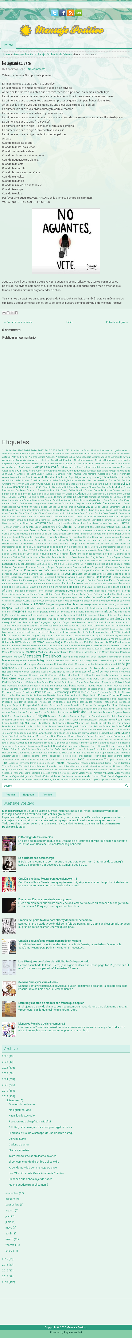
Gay (18, 597)
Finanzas (18, 590)
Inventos (6, 619)
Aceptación (117, 453)
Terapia (63, 759)
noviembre (11, 1193)
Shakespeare (36, 742)
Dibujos (108, 550)
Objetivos (23, 675)
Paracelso (24, 685)
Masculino (72, 648)
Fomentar (48, 590)
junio (8, 1221)
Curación (7, 533)
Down (13, 560)
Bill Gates (69, 487)
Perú (87, 692)
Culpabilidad (86, 530)
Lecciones (94, 628)
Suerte (65, 752)
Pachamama (113, 678)
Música (44, 668)
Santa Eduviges (73, 733)
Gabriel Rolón (78, 594)
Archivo (47, 794)
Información (124, 611)
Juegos (25, 625)
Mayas (5, 652)
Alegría (98, 460)
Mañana (69, 645)
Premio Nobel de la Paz (104, 698)
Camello (52, 497)
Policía (11, 698)
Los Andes (124, 635)
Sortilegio (88, 749)
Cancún (19, 500)
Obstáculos (51, 675)
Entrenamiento (123, 570)
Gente (54, 597)
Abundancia (62, 453)
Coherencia (124, 513)
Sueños (57, 752)
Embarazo (7, 567)
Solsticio (6, 749)
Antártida (83, 470)
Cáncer (126, 496)
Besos (30, 487)
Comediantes (59, 516)
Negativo (125, 668)
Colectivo (20, 516)
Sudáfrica (47, 752)
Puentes (6, 708)
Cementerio (114, 507)
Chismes (99, 510)
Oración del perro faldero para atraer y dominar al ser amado (55, 920)
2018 (47, 450)
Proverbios (76, 705)
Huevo (38, 608)
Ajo (52, 460)
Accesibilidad (94, 453)
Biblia (38, 487)
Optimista (124, 675)
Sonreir (41, 749)
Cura (127, 530)
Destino (60, 540)
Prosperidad (30, 705)
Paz (46, 688)
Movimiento (68, 664)
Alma (51, 463)
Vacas (46, 769)
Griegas (19, 600)
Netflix (44, 671)
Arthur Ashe (14, 480)
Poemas (114, 695)
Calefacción (98, 493)
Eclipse (44, 560)
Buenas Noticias (121, 490)
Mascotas (44, 648)
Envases (16, 574)
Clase (48, 513)
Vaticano (103, 769)
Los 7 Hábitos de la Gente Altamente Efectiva (36, 1173)
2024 (5, 1061)
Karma (110, 625)
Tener (17, 759)
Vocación (23, 779)
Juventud (74, 625)
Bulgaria (6, 493)
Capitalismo (96, 500)
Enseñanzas (97, 570)
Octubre (61, 675)
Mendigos (125, 652)
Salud (126, 726)
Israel (50, 619)
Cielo (5, 513)
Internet (102, 615)
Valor (70, 769)
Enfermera (50, 570)
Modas (103, 660)
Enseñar (110, 570)
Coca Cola (79, 513)
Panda (45, 682)
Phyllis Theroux (122, 692)
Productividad (85, 702)
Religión (41, 716)
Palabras (31, 682)
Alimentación (39, 463)
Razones (88, 708)
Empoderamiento (64, 567)
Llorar (75, 635)
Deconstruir (87, 533)
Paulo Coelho (22, 688)
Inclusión (54, 611)
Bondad (31, 490)
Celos (97, 507)
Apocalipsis (104, 474)
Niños (99, 671)
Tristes (116, 762)
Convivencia (8, 523)
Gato (5, 597)
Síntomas (104, 742)
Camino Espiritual (77, 496)
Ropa (4, 726)
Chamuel (45, 510)
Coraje (18, 523)
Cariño (15, 503)
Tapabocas (54, 755)
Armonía (125, 477)
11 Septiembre (9, 450)
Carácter (114, 500)
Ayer (32, 483)
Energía (18, 570)
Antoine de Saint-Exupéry (30, 474)
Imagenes (19, 611)
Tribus (108, 763)
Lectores (105, 629)
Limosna (15, 635)
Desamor (97, 537)
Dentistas (7, 537)
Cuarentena (107, 526)
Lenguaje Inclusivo (25, 632)
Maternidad (109, 648)
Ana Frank (82, 467)
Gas (114, 594)
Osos (103, 678)
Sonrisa (50, 749)
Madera (105, 638)
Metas (93, 656)
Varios (95, 769)
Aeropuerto (116, 457)
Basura (98, 483)
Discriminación (122, 553)
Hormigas (114, 604)
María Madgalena (83, 645)
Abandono (105, 450)
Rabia (34, 708)
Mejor (97, 652)
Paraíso (45, 685)
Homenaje (85, 604)
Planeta (51, 695)
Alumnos (88, 463)
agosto (9, 1210)
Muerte (99, 664)
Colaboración (8, 516)
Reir (10, 716)
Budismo (106, 490)
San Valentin (30, 733)
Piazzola (6, 695)
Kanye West (99, 625)
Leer (121, 628)
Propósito (17, 705)
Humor (71, 608)
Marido (98, 645)
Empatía (31, 567)
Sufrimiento (76, 752)
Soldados (100, 746)
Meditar (89, 652)
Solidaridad (123, 746)
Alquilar (69, 463)
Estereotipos (30, 580)
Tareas (72, 755)
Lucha (34, 638)
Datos (55, 533)
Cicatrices (118, 510)
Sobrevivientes (33, 746)
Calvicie (12, 497)
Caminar (61, 497)
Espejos (126, 574)
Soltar (14, 749)
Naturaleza (100, 668)
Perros (39, 692)
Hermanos (116, 600)
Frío (121, 590)
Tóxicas (50, 763)
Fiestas (106, 586)
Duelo (36, 560)
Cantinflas (58, 500)
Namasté (79, 668)
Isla (44, 619)
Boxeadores (43, 490)
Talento (35, 755)
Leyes (108, 632)
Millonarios (62, 660)
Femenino (34, 586)
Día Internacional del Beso (112, 546)
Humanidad (48, 608)
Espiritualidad (103, 576)
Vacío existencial (58, 769)
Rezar (119, 719)
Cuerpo (65, 530)
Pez (111, 692)
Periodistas (28, 692)
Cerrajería (16, 510)
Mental (66, 656)
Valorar (78, 769)
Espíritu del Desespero (42, 577)
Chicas (77, 510)
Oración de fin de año (22, 1104)
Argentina (103, 477)
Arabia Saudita (25, 477)
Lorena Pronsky (110, 635)
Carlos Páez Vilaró (50, 503)
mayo (8, 1227)
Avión (21, 483)
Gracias (91, 597)
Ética (71, 580)
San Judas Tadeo (120, 729)
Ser (95, 739)
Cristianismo (67, 527)
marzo (9, 1239)
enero (8, 1250)
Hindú (18, 604)
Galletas (97, 594)
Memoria (114, 652)
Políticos (29, 698)
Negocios (7, 671)
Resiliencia (31, 719)
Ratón (72, 708)
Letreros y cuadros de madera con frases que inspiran (51, 1003)
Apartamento (90, 474)
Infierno (99, 611)
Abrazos (7, 453)
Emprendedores (82, 567)
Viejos (15, 776)
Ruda (26, 726)
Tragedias (84, 763)
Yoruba (108, 779)
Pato (115, 685)
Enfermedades (33, 570)
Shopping (48, 742)
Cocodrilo (113, 513)
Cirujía (33, 513)
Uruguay (7, 769)
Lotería (26, 639)
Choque (108, 510)
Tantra (43, 755)
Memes (105, 652)
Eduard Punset (103, 560)
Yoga (101, 779)
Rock (87, 723)
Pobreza (103, 695)
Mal (86, 642)
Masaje (20, 648)
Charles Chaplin (60, 509)
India (74, 611)
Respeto (53, 719)
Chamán (36, 510)
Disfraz (16, 557)
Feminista (73, 586)
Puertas (14, 708)
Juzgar (83, 625)
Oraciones (9, 678)
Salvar (21, 729)
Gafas (89, 594)
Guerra (26, 600)
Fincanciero (30, 590)
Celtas (105, 507)
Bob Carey (102, 487)
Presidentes (19, 701)
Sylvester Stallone (11, 755)
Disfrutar (25, 557)
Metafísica (84, 656)
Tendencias (7, 759)
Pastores (108, 685)
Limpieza (25, 635)
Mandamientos (122, 642)
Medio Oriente (76, 652)
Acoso (127, 453)
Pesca (93, 692)
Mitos (96, 660)
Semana (17, 739)
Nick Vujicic (72, 671)
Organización (25, 678)
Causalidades (40, 507)
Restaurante (78, 719)
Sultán (96, 752)
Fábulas (6, 583)
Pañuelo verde (69, 682)
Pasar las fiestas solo (22, 1115)
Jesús (119, 618)
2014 (27, 450)
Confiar (67, 520)
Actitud (6, 456)
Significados (61, 742)
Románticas (123, 723)
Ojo (83, 675)
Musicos (54, 668)
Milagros (42, 660)
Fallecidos (48, 583)
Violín (104, 776)
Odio (69, 675)
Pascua (91, 685)
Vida (117, 772)
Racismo (43, 708)
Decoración (99, 533)
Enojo (85, 570)
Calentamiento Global (117, 493)
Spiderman (115, 749)
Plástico (78, 695)
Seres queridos (105, 739)
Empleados (41, 567)
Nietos (82, 671)
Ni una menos (57, 671)
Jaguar (63, 619)
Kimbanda (119, 625)
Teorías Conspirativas (48, 759)
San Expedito (92, 729)
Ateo (72, 480)
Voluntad (38, 779)
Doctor (67, 557)
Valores (87, 769)
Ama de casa (113, 463)
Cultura (106, 530)
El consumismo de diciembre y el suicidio (34, 1161)
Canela (27, 500)
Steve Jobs (17, 752)
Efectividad (30, 564)
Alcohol (89, 460)
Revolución (103, 719)
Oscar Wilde (85, 678)
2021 (5, 1079)
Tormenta (24, 763)
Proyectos (87, 705)
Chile (84, 509)
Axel (27, 483)
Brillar (72, 490)
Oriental (47, 678)
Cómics (78, 516)
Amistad (51, 467)
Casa (106, 503)
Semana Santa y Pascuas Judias (38, 982)
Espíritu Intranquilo (66, 576)
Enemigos (7, 570)
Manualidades (55, 645)
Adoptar (96, 457)
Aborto (126, 450)
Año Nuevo (74, 473)
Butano (42, 493)
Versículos (65, 773)
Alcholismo (79, 460)
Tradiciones (72, 762)
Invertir (14, 619)
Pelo (119, 688)
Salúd (5, 729)
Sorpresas (78, 749)
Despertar (49, 540)
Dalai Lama (35, 533)
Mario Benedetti (112, 645)
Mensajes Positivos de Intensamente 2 (41, 1023)
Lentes (40, 632)
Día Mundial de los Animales (51, 550)
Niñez (91, 671)
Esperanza (16, 576)
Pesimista (103, 692)
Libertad (125, 632)
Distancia (35, 557)
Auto (90, 480)
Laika (62, 629)
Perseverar (50, 692)
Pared (65, 685)
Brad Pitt (54, 490)
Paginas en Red (73, 1332)
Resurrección (90, 719)
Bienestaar (57, 487)
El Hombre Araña (70, 564)
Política (19, 698)
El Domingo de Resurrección (35, 837)
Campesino (106, 497)
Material (97, 648)
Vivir (15, 779)
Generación (36, 597)
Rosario (11, 726)
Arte (4, 480)
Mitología (88, 660)
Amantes (125, 463)
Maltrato (100, 642)
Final (10, 590)
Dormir (5, 560)
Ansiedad (72, 470)
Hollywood (61, 604)
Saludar (13, 729)
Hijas (5, 604)
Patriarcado (124, 685)
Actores (32, 456)
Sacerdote (63, 726)
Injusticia (14, 615)
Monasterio (124, 660)
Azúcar (47, 483)
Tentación (31, 759)
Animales (22, 470)
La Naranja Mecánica (39, 629)
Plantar (60, 695)
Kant (90, 625)
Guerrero (35, 600)
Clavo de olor (59, 513)
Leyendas (98, 632)
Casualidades (9, 507)
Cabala (50, 493)
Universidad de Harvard (75, 766)
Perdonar (7, 692)
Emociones (19, 567)
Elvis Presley (123, 564)
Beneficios (19, 487)
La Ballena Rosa (18, 629)
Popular (10, 794)
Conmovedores (81, 519)
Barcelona (89, 483)
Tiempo (109, 759)
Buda (97, 490)
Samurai (28, 729)
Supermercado (121, 752)
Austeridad (80, 480)
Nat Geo (89, 668)
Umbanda (51, 766)
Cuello (26, 530)
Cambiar (22, 496)
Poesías (125, 695)
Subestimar (36, 752)
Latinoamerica (73, 629)
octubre (10, 1198)
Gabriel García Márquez (58, 594)
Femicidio (46, 586)
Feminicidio (59, 586)
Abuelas (39, 453)
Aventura (6, 483)
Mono (13, 664)
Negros (17, 671)
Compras (125, 516)
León (46, 632)
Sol (92, 746)
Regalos (117, 712)
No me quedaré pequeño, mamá (28, 1184)
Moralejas (30, 664)
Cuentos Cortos (50, 530)
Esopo (109, 574)
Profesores (124, 701)
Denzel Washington (23, 537)
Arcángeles (89, 477)
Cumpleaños (117, 530)
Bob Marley (115, 487)
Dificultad (44, 553)
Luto (70, 639)
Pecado (65, 688)
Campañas (94, 497)
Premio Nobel (85, 698)
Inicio (8, 45)
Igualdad (125, 608)
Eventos (91, 580)
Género (46, 597)
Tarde (65, 755)
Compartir (113, 516)
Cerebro (6, 509)
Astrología (64, 480)
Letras (53, 632)
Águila (27, 460)
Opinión (96, 675)
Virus (127, 776)
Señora (77, 739)
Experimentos (123, 580)
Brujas (88, 490)
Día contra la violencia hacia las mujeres (94, 540)
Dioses (81, 553)
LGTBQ (116, 632)
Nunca (13, 675)
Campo (117, 497)
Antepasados (94, 470)
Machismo (84, 638)
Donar (127, 557)
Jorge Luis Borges (60, 622)
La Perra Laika (17, 1138)
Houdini (17, 608)
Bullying (16, 493)
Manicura (7, 645)
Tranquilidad (97, 763)
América (30, 467)
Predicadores (61, 698)
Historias (39, 604)
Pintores (21, 695)
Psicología (99, 705)
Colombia (38, 516)
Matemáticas (84, 648)
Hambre (95, 600)
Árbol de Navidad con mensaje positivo (33, 1167)
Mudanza (80, 664)
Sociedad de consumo (66, 746)
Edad (74, 560)
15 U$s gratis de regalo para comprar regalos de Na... (41, 1127)
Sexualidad (22, 742)
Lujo (57, 639)
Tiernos (118, 759)
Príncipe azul (45, 702)
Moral (19, 664)
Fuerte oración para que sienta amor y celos (44, 899)
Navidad (114, 668)
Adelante (50, 457)
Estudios (62, 580)
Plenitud (93, 695)
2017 (41, 450)
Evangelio (80, 580)
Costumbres (114, 523)
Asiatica (47, 480)
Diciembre (125, 550)
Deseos (39, 540)
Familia (66, 583)
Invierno (23, 619)
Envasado (7, 574)
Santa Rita (7, 736)
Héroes (126, 600)
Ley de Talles (85, 632)
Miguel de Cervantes (26, 660)
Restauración (64, 719)
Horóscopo (125, 604)
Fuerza (26, 594)
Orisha (56, 678)
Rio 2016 (13, 723)
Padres (6, 682)
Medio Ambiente (58, 652)
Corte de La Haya (58, 523)
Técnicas (88, 755)
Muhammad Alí (113, 664)
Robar (47, 723)
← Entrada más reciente (17, 322)
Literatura (58, 635)
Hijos (11, 604)
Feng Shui (86, 586)
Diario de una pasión (86, 550)
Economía (65, 560)
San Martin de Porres (12, 733)
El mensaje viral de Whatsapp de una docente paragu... (42, 1132)
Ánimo (32, 470)
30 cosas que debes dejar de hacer (30, 1179)
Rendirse (64, 716)
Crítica (81, 527)
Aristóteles (115, 477)
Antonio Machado (55, 474)
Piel (13, 695)
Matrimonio (123, 648)
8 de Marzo (76, 450)
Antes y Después (110, 470)
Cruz (97, 526)
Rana (59, 708)
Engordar (75, 570)
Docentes (57, 557)
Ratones (79, 708)
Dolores (82, 557)
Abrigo (30, 453)
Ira (29, 618)
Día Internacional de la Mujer (48, 546)
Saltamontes (109, 726)
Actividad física (19, 457)
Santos (72, 736)
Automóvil (115, 480)
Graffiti (99, 597)
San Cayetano (63, 729)
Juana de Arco (122, 622)
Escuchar (82, 574)
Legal (127, 629)
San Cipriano (77, 729)
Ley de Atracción (67, 632)
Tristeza (125, 762)
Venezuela (7, 773)
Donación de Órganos (110, 557)
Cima (21, 513)
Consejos (97, 519)
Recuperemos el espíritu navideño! (30, 1121)
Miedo (6, 660)
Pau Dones (7, 688)
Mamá (110, 642)
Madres (17, 642)
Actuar (41, 457)
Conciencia (34, 520)
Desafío (87, 537)
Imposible (42, 611)
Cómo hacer (100, 516)
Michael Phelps (122, 656)
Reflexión (79, 712)
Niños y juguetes (19, 1150)
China (91, 509)
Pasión (99, 685)
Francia (78, 590)
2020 (54, 450)
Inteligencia (52, 615)
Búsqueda (33, 493)
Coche (98, 513)
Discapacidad (94, 553)
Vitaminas (7, 779)
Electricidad (101, 563)
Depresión (65, 537)
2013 (5, 1282)
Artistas (26, 480)
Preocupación (123, 698)
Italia (55, 619)
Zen (115, 779)
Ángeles (125, 467)
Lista (49, 635)
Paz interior (55, 688)
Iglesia (103, 608)
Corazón (28, 523)
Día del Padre (117, 543)
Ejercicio (56, 563)
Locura (90, 635)
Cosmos (103, 523)
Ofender (77, 675)
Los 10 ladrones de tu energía (36, 858)
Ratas (66, 708)
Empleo (51, 567)
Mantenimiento (29, 645)
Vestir (75, 773)
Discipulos (108, 553)
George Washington (68, 597)
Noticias (125, 671)
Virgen (119, 776)
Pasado (81, 685)
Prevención (32, 702)
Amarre (13, 467)
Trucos (5, 766)
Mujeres (8, 668)
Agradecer (8, 460)
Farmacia (112, 583)
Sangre (48, 733)
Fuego (127, 590)
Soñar (58, 749)
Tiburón (100, 759)
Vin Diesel (35, 776)
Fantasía (89, 583)
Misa (80, 660)
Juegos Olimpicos (39, 625)
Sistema (126, 742)
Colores (48, 516)
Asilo (55, 480)
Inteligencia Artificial (71, 615)
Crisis (54, 527)
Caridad (6, 503)
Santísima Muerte (33, 736)
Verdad (55, 772)
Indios (81, 611)
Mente (74, 656)
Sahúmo (84, 726)
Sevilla (5, 742)
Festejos (97, 587)
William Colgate (90, 779)
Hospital (7, 608)
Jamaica (87, 619)
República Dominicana (13, 719)
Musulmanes (66, 668)
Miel (13, 660)
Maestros (38, 642)
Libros (6, 635)
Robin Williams (75, 723)
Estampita (17, 580)
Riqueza (24, 722)
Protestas (65, 705)
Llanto (68, 635)
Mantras (42, 645)
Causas (52, 507)
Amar (5, 467)
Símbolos (73, 742)
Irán (34, 619)
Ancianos (114, 467)
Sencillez (44, 739)
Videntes (125, 773)
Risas (33, 723)
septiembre (12, 1204)
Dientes (5, 553)
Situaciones (7, 746)
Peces (73, 688)
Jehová (110, 619)
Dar (50, 533)
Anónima (52, 470)
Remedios (53, 716)
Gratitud (118, 597)
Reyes (112, 719)
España (117, 573)
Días (100, 550)
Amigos (40, 467)
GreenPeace (8, 600)
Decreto (110, 533)
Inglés (5, 615)
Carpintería (81, 503)
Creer (37, 526)
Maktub (79, 642)
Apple (115, 474)
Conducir (45, 520)
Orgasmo (37, 678)
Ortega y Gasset (69, 678)
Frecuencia (100, 590)
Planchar (41, 695)
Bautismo (108, 483)
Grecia (126, 597)
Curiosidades (20, 533)
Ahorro (36, 460)
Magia (59, 642)
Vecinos (113, 769)
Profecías (97, 702)
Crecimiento (27, 526)
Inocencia (25, 615)
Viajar (82, 772)
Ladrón (55, 629)
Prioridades (59, 702)
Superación (106, 752)
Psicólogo (112, 705)
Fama (58, 583)
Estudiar (51, 580)
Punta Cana (25, 708)
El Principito (87, 563)
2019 (5, 1090)
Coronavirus (41, 523)
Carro (91, 503)
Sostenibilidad (101, 749)
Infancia (89, 611)
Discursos (7, 557)
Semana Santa (30, 739)
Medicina (31, 651)
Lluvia (82, 635)
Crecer (15, 527)
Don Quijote (92, 557)
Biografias (82, 487)
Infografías (110, 611)
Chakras (26, 509)
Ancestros (103, 467)
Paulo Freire (37, 688)
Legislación (7, 632)
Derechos (77, 537)
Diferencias (32, 553)
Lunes (64, 639)
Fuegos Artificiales (11, 594)
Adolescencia (83, 456)
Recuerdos (32, 712)
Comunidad (22, 520)
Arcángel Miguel (73, 477)
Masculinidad (58, 648)
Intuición (112, 615)
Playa (85, 695)
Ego (39, 563)
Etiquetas (29, 794)
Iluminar (6, 611)
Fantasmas (100, 583)
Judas (18, 625)
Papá (80, 682)
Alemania (25, 463)
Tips (4, 762)
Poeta (4, 698)
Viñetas (45, 776)
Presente (7, 701)
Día (67, 540)
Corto (69, 523)
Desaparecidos (111, 537)
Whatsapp (66, 779)
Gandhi (107, 594)
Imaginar (31, 611)
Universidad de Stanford (101, 766)
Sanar (41, 732)
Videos (6, 776)
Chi (71, 510)
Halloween (85, 600)
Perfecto (17, 692)
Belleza (125, 483)
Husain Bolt (82, 608)
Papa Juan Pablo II (113, 682)
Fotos (69, 590)
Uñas (127, 766)
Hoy (24, 608)
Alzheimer (100, 463)
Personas (78, 692)
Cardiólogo (124, 500)
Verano (46, 773)
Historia (27, 604)
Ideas (96, 608)
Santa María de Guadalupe (97, 732)
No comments (36, 69)
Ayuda (39, 483)
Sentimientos (55, 739)
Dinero (54, 553)
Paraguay (35, 685)
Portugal (39, 698)
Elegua (112, 564)
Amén (22, 467)
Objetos (33, 675)
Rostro (19, 726)
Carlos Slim (68, 503)
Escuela (92, 573)
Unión (60, 766)
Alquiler (78, 463)
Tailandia (26, 755)
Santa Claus (59, 733)
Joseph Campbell (95, 622)
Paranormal (56, 685)
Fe (120, 583)
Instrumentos (37, 615)
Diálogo (70, 550)
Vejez (120, 769)
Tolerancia (13, 763)
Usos (26, 769)
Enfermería (63, 570)
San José (104, 729)
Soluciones (31, 749)
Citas (41, 513)
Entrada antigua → (117, 322)
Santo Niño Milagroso (56, 736)
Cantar (48, 500)
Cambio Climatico (38, 497)
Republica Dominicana (118, 716)
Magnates (69, 642)
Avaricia (126, 480)
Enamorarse (112, 567)
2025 (5, 1056)
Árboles (60, 477)
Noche (107, 671)
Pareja (41, 54)
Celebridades (85, 506)
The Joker (90, 759)
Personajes (64, 692)
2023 (66, 450)
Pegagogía (92, 688)
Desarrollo (7, 540)
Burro (24, 493)
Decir (77, 533)
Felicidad (7, 586)
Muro (36, 668)
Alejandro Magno (10, 463)
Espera (5, 577)
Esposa (116, 577)
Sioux (112, 742)
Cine (27, 513)
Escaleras (59, 574)
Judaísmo (8, 625)
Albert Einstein (64, 460)
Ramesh (52, 708)
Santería (18, 736)
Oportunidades (109, 675)
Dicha (116, 550)
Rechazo (119, 708)
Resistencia (42, 719)
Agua (18, 460)
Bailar (55, 483)
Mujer (126, 664)
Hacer (76, 600)
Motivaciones (45, 664)
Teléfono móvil (115, 755)
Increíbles (65, 611)
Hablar (68, 600)
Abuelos (49, 453)
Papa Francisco (92, 682)
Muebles (90, 664)
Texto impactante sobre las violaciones (32, 1156)
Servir (127, 739)
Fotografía (59, 590)
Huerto (30, 608)
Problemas (72, 701)
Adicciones (62, 456)
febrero (10, 1244)
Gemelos (25, 597)
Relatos (30, 716)
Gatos (11, 597)
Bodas (127, 487)
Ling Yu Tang (38, 635)
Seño (71, 739)
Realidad (97, 708)
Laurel (84, 629)
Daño (44, 533)
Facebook (17, 583)
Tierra (126, 759)
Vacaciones (35, 769)
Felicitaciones (21, 587)
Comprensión (8, 520)
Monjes (5, 664)
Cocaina (90, 513)
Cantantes (38, 500)
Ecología (54, 560)
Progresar (7, 705)
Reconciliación (18, 712)
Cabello (70, 493)
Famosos (78, 583)
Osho (96, 678)
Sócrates (85, 746)
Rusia (33, 726)
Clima (70, 513)
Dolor (74, 557)
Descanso (29, 540)
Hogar (50, 604)
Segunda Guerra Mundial (117, 736)
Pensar (126, 688)
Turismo (14, 766)
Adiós (72, 457)
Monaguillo (112, 660)
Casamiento (116, 503)
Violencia (68, 776)
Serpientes (118, 739)
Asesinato (36, 480)
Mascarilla (30, 648)
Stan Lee (6, 752)
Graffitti (108, 597)
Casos (127, 503)
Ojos (88, 675)
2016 (34, 450)
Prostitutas (43, 705)
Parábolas (13, 685)
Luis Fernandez (47, 639)
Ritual (40, 723)
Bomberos (21, 490)
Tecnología (100, 755)
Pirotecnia (31, 695)
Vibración (108, 772)
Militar (52, 660)
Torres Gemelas (38, 763)
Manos (17, 645)
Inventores (124, 615)
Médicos (42, 652)
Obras (41, 675)
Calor (4, 497)
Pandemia (55, 682)
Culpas (97, 530)
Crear (9, 527)
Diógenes (64, 553)
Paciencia (125, 678)
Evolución (102, 580)
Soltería (21, 749)
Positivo (49, 698)
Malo (91, 642)
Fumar (33, 594)
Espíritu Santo (86, 576)
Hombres (73, 604)
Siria (118, 742)
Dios (73, 553)
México (110, 656)
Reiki (4, 716)
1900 (20, 450)
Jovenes (109, 622)
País (13, 682)
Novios (5, 675)
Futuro (41, 594)
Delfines (126, 533)
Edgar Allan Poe (86, 560)
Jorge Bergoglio (40, 622)
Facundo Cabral (32, 583)
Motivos (58, 664)
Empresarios (99, 567)
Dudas (29, 560)
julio (8, 1216)
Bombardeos (8, 490)
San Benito (51, 729)
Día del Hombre (86, 543)
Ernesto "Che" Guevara (42, 574)
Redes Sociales (48, 712)
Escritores (71, 573)
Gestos (81, 597)
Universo (118, 766)
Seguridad (7, 739)
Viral (111, 776)
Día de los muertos (21, 543)
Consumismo (123, 520)
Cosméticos (92, 523)
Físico (40, 590)
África (126, 456)
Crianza (46, 526)
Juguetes (53, 625)
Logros (98, 635)
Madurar (27, 642)
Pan (39, 682)
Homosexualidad (100, 604)
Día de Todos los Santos (46, 543)
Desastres (18, 540)
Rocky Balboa (108, 723)
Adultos (105, 456)
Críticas (89, 526)
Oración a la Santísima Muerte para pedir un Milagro (49, 940)
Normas (116, 671)
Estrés (42, 580)
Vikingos (24, 776)
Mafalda (50, 642)
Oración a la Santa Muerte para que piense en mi (47, 878)
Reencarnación (65, 712)
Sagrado (74, 726)
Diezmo (22, 553)
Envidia (26, 573)
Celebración (70, 507)
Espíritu (27, 577)
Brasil (64, 490)
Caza (60, 507)
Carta (98, 503)
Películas (111, 688)
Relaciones (20, 716)
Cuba (118, 527)
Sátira (90, 736)
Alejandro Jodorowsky (116, 460)
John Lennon (23, 622)
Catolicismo (24, 506)
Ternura (71, 759)
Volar (30, 779)
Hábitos (60, 600)
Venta (27, 773)
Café (89, 493)
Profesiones (110, 701)
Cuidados (74, 530)
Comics (70, 516)
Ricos (127, 719)
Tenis (23, 759)
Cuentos (35, 530)
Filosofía (116, 586)
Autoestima (101, 480)
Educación (8, 563)
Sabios (52, 726)
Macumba (95, 639)
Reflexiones (95, 712)
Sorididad (67, 749)
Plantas (69, 695)
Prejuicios (73, 698)
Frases (89, 590)
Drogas (21, 560)
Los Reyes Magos (12, 638)
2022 (60, 450)
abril (8, 1233)
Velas (127, 769)
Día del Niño (102, 543)
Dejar (118, 533)
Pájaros (21, 682)
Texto (80, 759)
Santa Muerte (122, 732)
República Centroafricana (93, 716)
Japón (96, 619)
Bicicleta (47, 487)
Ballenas (63, 483)
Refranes (107, 712)
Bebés (116, 483)
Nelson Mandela (31, 671)
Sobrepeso (20, 746)
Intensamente (90, 615)
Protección (55, 705)
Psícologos (124, 705)
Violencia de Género (59, 54)
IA (90, 608)
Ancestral (93, 467)
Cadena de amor (19, 1144)
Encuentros (124, 567)
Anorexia (62, 470)
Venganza (18, 773)
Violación (56, 776)
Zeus (119, 779)
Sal (90, 726)
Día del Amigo (68, 543)
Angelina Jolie (9, 470)
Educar (20, 563)
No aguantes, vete (16, 63)
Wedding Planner (51, 779)
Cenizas (126, 507)
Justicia (63, 625)
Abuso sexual (78, 453)
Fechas (126, 583)
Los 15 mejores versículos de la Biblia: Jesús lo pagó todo (53, 961)
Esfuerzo (101, 574)
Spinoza (126, 749)
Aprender (125, 473)
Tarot (79, 755)
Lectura (114, 629)
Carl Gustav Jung (29, 503)
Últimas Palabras (37, 766)
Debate (62, 533)
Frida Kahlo (113, 590)
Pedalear (81, 688)
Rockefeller (95, 723)
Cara (106, 500)
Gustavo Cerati (47, 600)
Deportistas (52, 537)
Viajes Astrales (94, 773)
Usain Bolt (17, 769)
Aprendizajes (9, 477)
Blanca (92, 487)
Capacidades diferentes (76, 500)
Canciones (8, 500)
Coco (105, 513)
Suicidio (88, 752)
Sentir (65, 739)
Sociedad (46, 746)
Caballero (60, 493)
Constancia (110, 520)
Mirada (73, 660)
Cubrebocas (15, 530)
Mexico (102, 656)
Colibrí (28, 516)
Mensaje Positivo (12, 656)
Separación (87, 739)
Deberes (71, 533)
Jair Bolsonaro (74, 619)
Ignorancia (113, 608)
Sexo (12, 742)
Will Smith (77, 779)
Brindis (80, 490)
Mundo (19, 668)
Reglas (126, 712)
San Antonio (39, 729)
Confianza (57, 519)
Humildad (60, 608)
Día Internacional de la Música (82, 546)
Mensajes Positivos (24, 54)
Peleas (101, 688)
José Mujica (78, 622)
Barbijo (79, 483)
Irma (38, 619)
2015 (5, 1270)
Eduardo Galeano (121, 560)
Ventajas (36, 772)
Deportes (39, 537)
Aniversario (41, 470)
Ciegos (126, 510)
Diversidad (46, 557)
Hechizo (105, 600)
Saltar (119, 726)
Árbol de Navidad (44, 477)
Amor (60, 467)
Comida (87, 516)
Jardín (103, 619)
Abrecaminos (19, 453)
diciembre (11, 1100)
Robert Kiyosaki (58, 723)
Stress (27, 752)
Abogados (116, 450)
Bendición (7, 487)
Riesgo (5, 723)
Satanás (81, 736)
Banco (72, 483)
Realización (108, 708)
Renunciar (75, 716)
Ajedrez (45, 460)
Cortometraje (79, 523)
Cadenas (80, 493)
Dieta (14, 553)
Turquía (23, 766)
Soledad (110, 746)
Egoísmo (46, 564)
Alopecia (59, 463)
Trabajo (60, 762)
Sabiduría (42, 726)
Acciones (106, 453)
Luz (75, 638)
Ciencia (13, 513)
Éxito (112, 580)
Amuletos (70, 467)
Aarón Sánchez (91, 450)
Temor (127, 755)
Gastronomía (123, 594)
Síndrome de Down (89, 742)
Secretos (99, 736)
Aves (14, 483)
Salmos (97, 726)
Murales (29, 668)
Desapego (125, 537)
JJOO (13, 622)
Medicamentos (17, 652)
